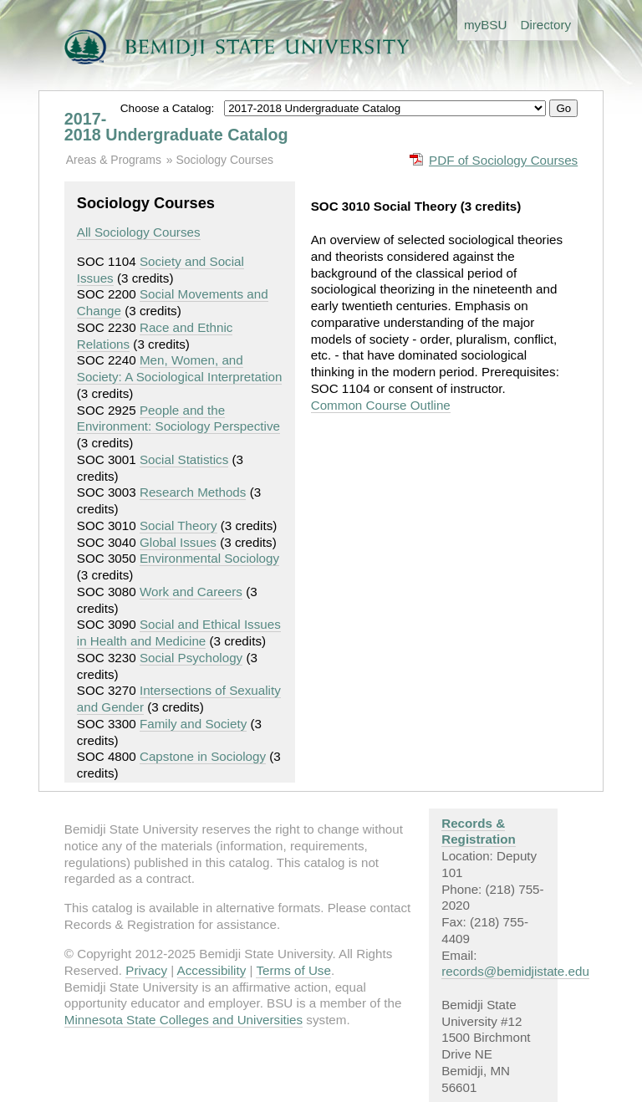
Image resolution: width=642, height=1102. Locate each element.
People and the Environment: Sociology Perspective (178, 418)
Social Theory (178, 525)
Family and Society (193, 724)
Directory (545, 25)
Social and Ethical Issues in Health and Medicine (179, 632)
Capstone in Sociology (203, 756)
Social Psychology (191, 657)
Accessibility (212, 970)
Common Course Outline (381, 405)
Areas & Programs (113, 159)
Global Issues (178, 542)
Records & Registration (478, 831)
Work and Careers (191, 591)
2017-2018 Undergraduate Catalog (176, 127)
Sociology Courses (224, 159)
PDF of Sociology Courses (503, 160)
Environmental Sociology (209, 558)
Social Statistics (184, 459)
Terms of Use (293, 970)
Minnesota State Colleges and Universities (183, 1020)
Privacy (146, 970)
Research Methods (193, 492)
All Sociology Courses (139, 232)
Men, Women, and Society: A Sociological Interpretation (180, 368)
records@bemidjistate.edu (515, 971)
